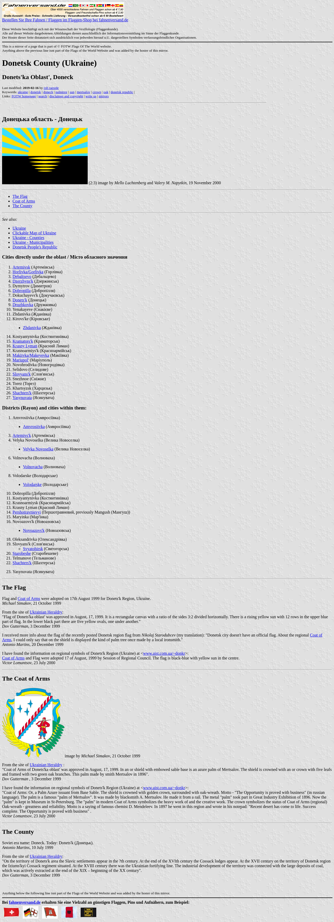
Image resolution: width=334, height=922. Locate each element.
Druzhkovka (23, 304)
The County (22, 206)
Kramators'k (23, 341)
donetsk (35, 92)
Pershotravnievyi (27, 512)
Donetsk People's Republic (35, 247)
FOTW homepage (23, 96)
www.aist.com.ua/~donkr (164, 653)
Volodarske (32, 484)
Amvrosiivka (34, 426)
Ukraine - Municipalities (33, 242)
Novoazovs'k (34, 530)
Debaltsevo (22, 276)
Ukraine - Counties (28, 237)
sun (72, 92)
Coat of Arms (24, 201)
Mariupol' (21, 360)
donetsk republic (122, 92)
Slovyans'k (22, 374)
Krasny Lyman (25, 346)
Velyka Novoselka (38, 449)
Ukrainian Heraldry (46, 612)
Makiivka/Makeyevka (31, 355)
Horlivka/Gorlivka (28, 272)
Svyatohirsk (33, 548)
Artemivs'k (22, 435)
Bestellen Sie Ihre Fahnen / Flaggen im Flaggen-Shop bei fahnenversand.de (65, 18)
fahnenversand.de (24, 902)
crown (97, 92)
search (42, 96)
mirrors (104, 96)
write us (91, 96)
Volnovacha (33, 467)
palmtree (61, 92)
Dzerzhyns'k (23, 281)
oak (105, 92)
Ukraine (19, 228)
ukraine (23, 92)
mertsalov (83, 92)
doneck (48, 92)
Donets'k (20, 300)
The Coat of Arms (26, 678)
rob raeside (51, 88)
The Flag (20, 196)
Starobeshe (22, 553)
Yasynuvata (22, 397)
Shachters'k (22, 393)
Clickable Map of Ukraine (34, 233)
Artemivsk (21, 267)
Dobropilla (22, 290)
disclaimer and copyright (66, 96)
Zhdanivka (32, 327)
